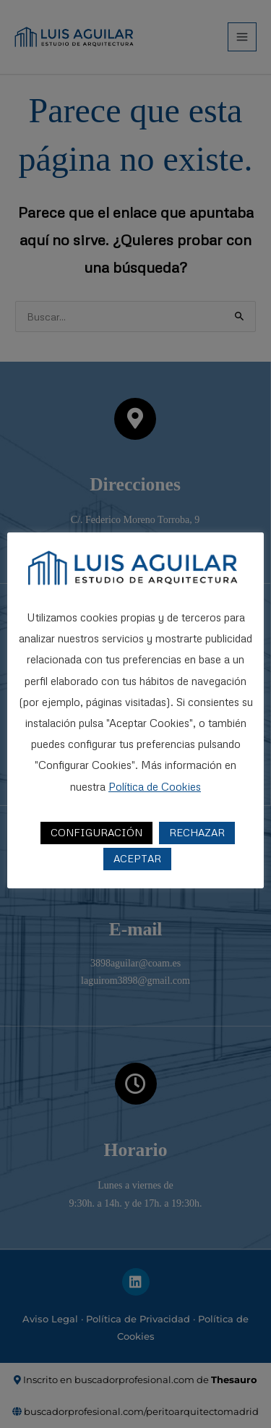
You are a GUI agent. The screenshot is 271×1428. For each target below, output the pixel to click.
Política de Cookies (154, 786)
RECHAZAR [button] (197, 832)
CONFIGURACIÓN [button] (96, 832)
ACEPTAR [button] (137, 858)
